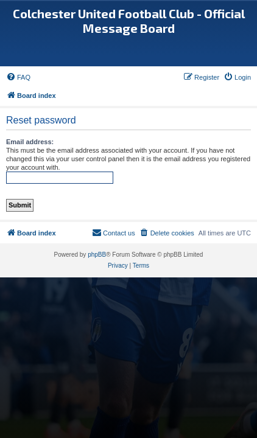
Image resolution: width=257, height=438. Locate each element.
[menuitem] (18, 77)
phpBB (97, 254)
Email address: (30, 141)
